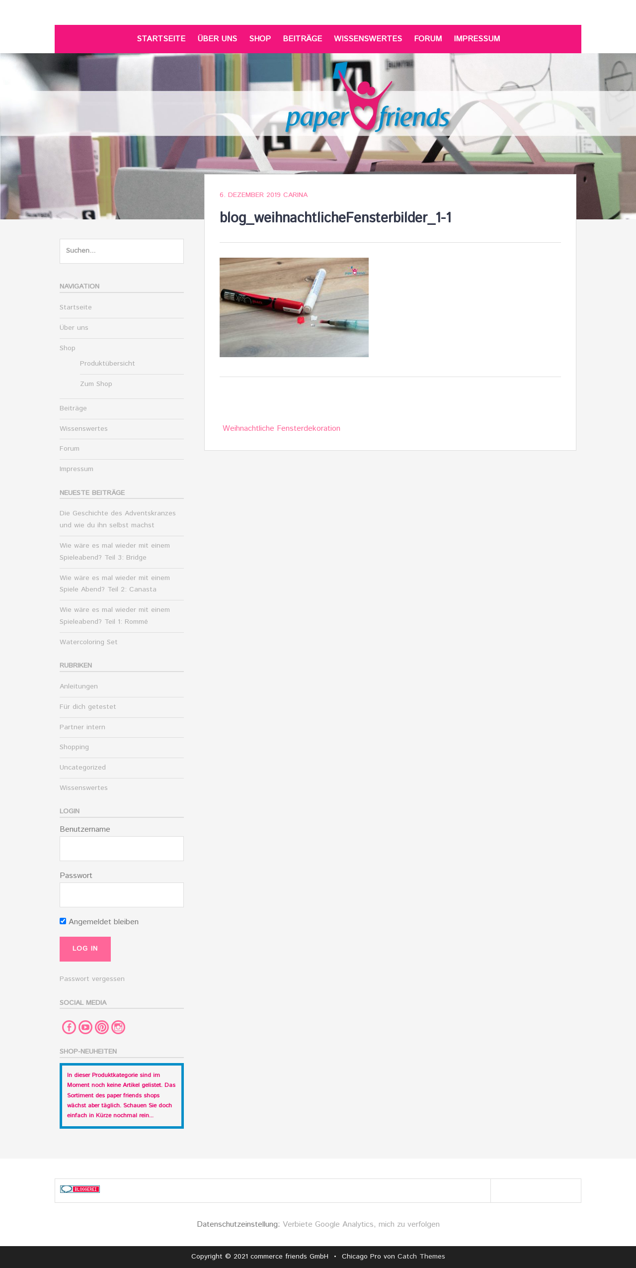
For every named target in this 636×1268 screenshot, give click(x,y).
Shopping (74, 747)
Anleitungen (79, 686)
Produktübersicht (107, 364)
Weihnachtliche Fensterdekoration (281, 428)
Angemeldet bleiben (99, 922)
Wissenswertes (368, 39)
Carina (295, 195)
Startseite (161, 39)
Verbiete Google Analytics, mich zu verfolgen (361, 1224)
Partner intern (82, 727)
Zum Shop (96, 384)
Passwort (76, 875)
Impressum (477, 39)
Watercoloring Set (89, 642)
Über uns (217, 39)
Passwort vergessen (92, 979)
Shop (260, 39)
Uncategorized (83, 768)
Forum (428, 39)
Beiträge (302, 39)
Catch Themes (421, 1257)
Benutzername (85, 829)
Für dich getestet (88, 707)
